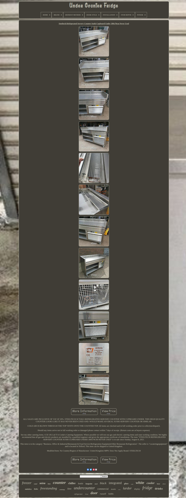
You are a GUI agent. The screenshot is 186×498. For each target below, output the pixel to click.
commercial (103, 488)
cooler (150, 483)
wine (42, 483)
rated (35, 484)
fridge (147, 487)
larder (127, 488)
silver (164, 484)
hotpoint (89, 484)
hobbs (110, 494)
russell (103, 494)
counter (59, 482)
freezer (26, 483)
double (113, 489)
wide (132, 484)
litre (69, 488)
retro (119, 489)
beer (158, 484)
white (140, 482)
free (49, 484)
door (94, 493)
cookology (62, 489)
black (103, 483)
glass (126, 483)
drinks (159, 488)
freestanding (48, 488)
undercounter (84, 488)
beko (36, 489)
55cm (86, 494)
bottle (80, 483)
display (137, 489)
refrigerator (78, 494)
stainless (28, 489)
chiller (72, 483)
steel (96, 484)
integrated (115, 483)
